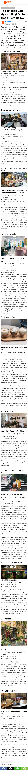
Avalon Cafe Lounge (7, 764)
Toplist (3, 8)
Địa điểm (8, 8)
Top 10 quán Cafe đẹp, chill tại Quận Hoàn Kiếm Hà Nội (13, 14)
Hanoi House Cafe (7, 762)
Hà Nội (13, 8)
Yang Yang (8, 21)
